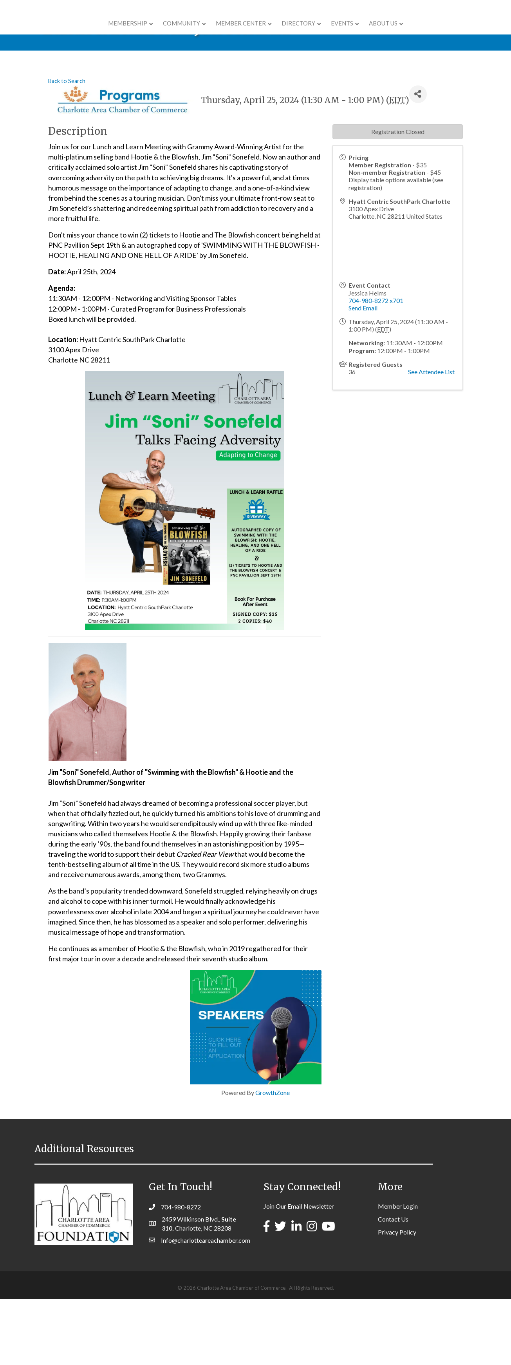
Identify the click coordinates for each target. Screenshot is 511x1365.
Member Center (191, 32)
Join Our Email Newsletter (299, 1272)
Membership (78, 32)
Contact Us (393, 1285)
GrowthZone (272, 1158)
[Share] (418, 160)
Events (392, 32)
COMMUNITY (132, 32)
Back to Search (66, 146)
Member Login (398, 1272)
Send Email (362, 373)
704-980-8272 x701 (375, 366)
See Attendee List (431, 437)
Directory (348, 32)
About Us (433, 32)
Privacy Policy (397, 1298)
